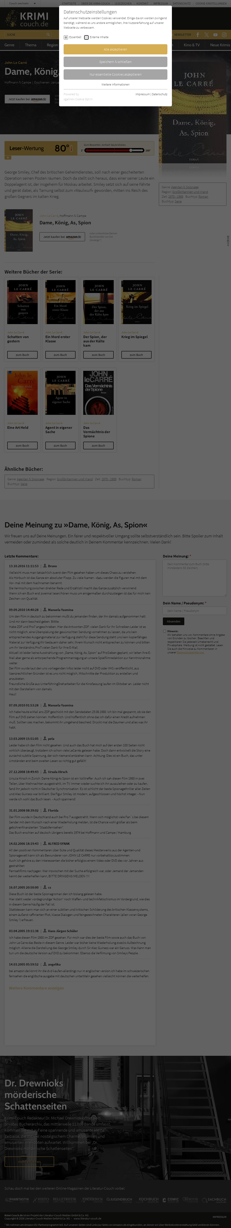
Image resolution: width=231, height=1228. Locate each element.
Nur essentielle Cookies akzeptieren (116, 74)
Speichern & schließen (115, 61)
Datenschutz (159, 94)
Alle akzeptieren (115, 49)
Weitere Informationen (115, 84)
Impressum (143, 94)
